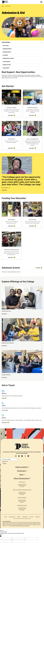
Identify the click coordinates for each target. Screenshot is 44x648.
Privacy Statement (25, 516)
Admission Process (7, 48)
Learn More (11, 115)
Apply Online (6, 45)
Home (3, 6)
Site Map (5, 516)
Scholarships (6, 67)
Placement (5, 55)
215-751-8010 (5, 410)
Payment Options (7, 64)
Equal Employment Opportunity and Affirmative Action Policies (20, 525)
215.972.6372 (22, 502)
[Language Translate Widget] (10, 459)
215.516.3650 (22, 494)
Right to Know (31, 516)
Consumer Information (12, 516)
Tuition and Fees (6, 61)
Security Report (37, 516)
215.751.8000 (22, 486)
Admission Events (7, 51)
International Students (8, 58)
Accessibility (18, 516)
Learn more (5, 422)
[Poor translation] (0, 535)
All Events (39, 267)
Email (4, 398)
